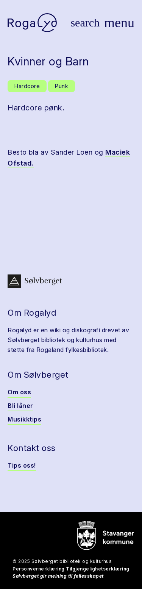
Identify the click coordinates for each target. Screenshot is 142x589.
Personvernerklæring (38, 569)
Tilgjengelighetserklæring (98, 569)
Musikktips (24, 419)
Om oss (19, 392)
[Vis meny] (119, 22)
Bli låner (20, 405)
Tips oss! (22, 465)
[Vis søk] (85, 22)
